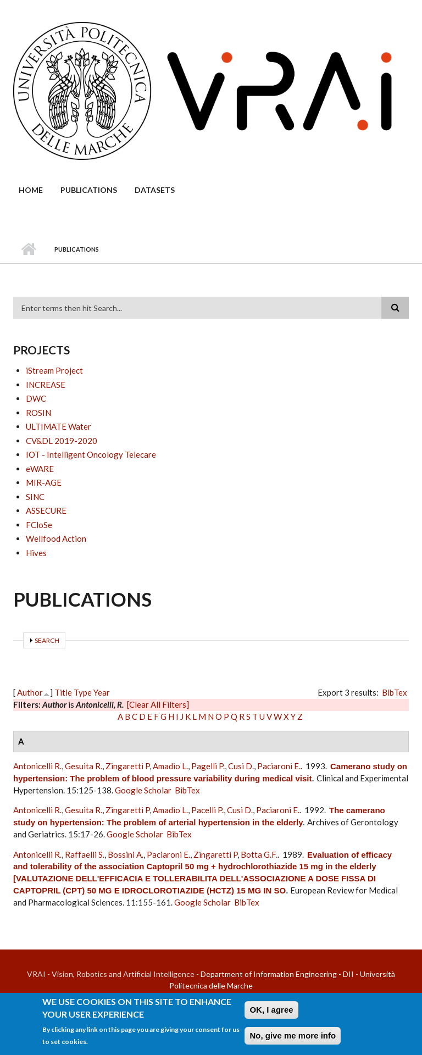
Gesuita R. (83, 766)
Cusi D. (241, 766)
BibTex (394, 692)
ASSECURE (46, 510)
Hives (36, 553)
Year (101, 692)
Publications (88, 190)
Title (63, 692)
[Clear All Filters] (158, 704)
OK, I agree (271, 1014)
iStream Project (54, 370)
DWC (36, 398)
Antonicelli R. (37, 766)
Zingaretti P (127, 766)
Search (47, 640)
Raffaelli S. (84, 854)
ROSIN (38, 413)
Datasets (155, 190)
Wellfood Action (56, 538)
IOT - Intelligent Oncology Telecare (91, 454)
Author (30, 692)
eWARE (40, 469)
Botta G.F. (259, 854)
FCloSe (39, 525)
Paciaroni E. (279, 766)
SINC (35, 497)
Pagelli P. (208, 766)
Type (83, 692)
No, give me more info (292, 1040)
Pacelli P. (207, 810)
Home (31, 190)
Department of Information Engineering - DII (277, 974)
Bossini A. (125, 854)
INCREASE (45, 385)
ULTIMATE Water (58, 426)
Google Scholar (143, 790)
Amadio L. (170, 766)
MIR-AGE (44, 482)
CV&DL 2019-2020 (61, 441)
